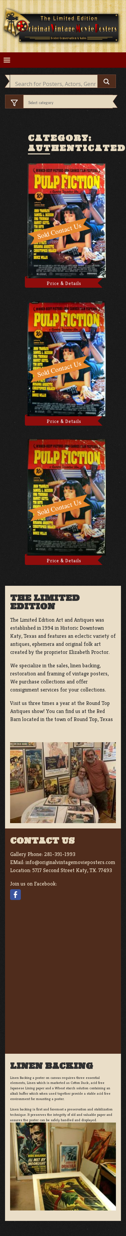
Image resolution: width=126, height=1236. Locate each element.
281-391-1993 (59, 854)
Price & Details (64, 283)
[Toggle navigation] (7, 60)
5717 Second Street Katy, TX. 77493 (72, 870)
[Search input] (55, 84)
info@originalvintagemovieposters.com (70, 862)
